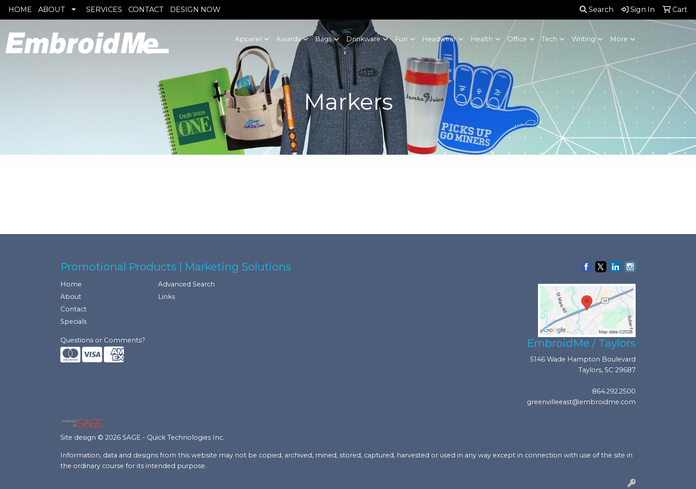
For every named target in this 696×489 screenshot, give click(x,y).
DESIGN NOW (195, 9)
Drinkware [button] (363, 39)
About (70, 297)
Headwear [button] (439, 39)
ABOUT (51, 9)
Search (596, 9)
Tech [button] (549, 39)
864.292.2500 (614, 391)
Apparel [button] (248, 39)
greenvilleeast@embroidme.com (581, 402)
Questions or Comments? (102, 340)
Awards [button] (288, 39)
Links (166, 297)
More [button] (619, 39)
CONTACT (146, 9)
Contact (73, 309)
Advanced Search (186, 284)
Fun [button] (401, 39)
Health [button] (482, 39)
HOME (20, 9)
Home (71, 284)
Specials (73, 322)
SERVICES (104, 9)
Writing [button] (583, 39)
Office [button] (517, 39)
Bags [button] (323, 39)
